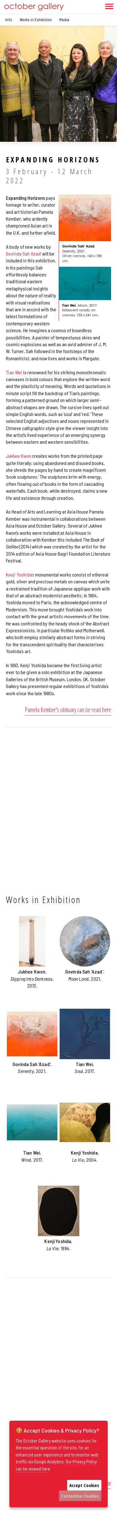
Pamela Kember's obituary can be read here (68, 710)
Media (64, 19)
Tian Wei (14, 372)
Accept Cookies (84, 1485)
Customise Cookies (80, 1496)
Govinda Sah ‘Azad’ (23, 253)
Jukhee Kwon (18, 456)
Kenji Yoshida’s (20, 574)
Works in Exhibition (36, 19)
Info (8, 19)
